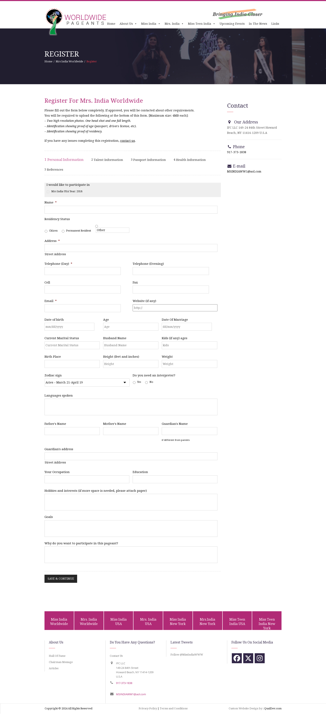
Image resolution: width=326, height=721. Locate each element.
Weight (167, 357)
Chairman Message (61, 662)
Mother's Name (114, 424)
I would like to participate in (68, 185)
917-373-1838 (236, 152)
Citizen (53, 230)
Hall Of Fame (57, 655)
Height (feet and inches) (121, 357)
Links (275, 23)
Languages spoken (58, 395)
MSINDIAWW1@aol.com (244, 171)
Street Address (55, 254)
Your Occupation (57, 472)
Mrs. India (174, 24)
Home (111, 23)
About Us (128, 24)
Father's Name (55, 424)
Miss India (151, 24)
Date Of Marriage (175, 320)
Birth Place (52, 357)
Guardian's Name (175, 424)
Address (52, 241)
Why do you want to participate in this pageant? (81, 543)
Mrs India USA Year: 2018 (66, 191)
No (151, 382)
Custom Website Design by (245, 708)
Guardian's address (58, 449)
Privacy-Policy (148, 708)
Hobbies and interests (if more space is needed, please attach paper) (95, 491)
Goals (48, 517)
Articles (53, 668)
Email (50, 301)
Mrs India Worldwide (69, 61)
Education (140, 472)
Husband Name (114, 338)
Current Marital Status (61, 338)
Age (106, 320)
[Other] (112, 230)
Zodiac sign (53, 375)
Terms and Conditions (174, 708)
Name (50, 202)
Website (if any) (144, 301)
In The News (258, 23)
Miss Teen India (201, 24)
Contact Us (116, 655)
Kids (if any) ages (174, 338)
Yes (139, 382)
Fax (135, 282)
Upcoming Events (232, 23)
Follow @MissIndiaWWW (186, 654)
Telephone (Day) (58, 264)
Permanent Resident (78, 230)
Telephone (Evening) (148, 264)
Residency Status (57, 219)
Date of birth (54, 320)
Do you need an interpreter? (154, 375)
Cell (47, 282)
